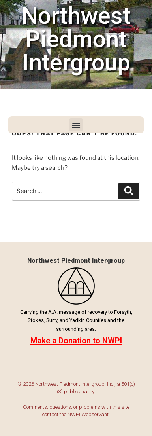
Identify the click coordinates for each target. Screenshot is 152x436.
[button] (76, 124)
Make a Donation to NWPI (76, 340)
